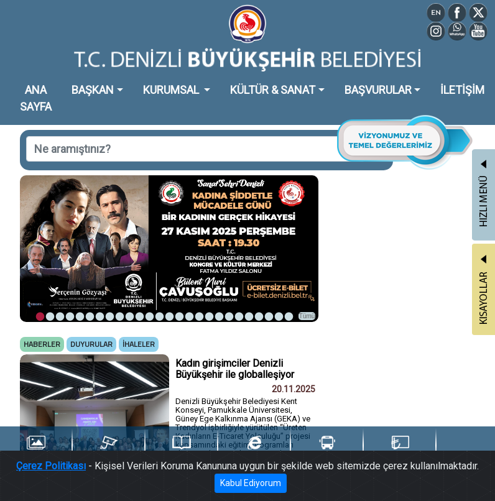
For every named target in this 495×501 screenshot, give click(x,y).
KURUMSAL (172, 89)
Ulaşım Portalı (327, 449)
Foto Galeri (36, 449)
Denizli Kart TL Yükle (400, 450)
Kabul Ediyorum (250, 484)
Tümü (307, 316)
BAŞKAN (93, 89)
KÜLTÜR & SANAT (272, 89)
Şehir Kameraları (108, 449)
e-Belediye (254, 449)
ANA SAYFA (36, 98)
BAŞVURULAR (378, 89)
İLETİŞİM (462, 89)
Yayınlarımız (181, 449)
